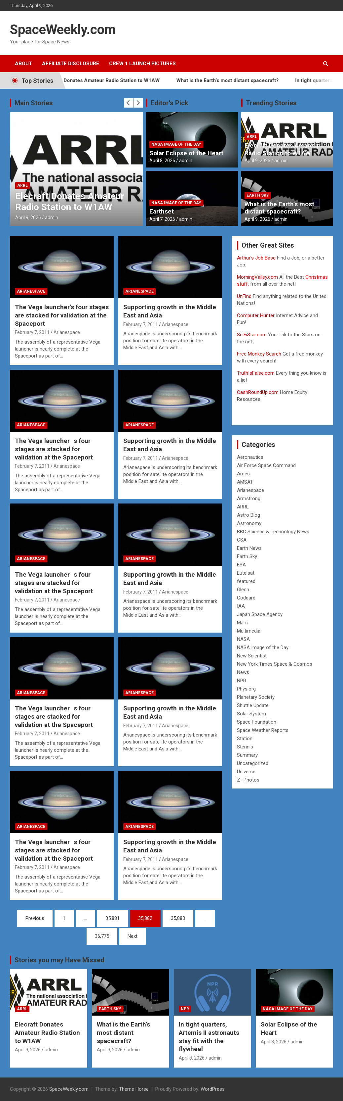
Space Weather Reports (262, 730)
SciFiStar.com (252, 335)
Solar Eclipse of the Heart (186, 153)
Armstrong (248, 499)
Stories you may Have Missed (59, 960)
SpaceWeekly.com (63, 29)
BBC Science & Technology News (273, 532)
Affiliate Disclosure (70, 64)
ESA (241, 565)
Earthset (161, 211)
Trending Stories (271, 103)
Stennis (245, 747)
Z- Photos (248, 780)
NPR (241, 681)
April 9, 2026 (28, 217)
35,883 (178, 918)
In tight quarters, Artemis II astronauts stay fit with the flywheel (209, 1037)
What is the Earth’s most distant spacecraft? (237, 80)
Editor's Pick (169, 103)
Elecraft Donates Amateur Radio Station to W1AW (112, 80)
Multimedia (248, 631)
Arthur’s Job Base (257, 258)
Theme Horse (134, 1089)
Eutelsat (245, 573)
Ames (243, 474)
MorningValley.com (257, 277)
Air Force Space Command (266, 465)
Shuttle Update (253, 705)
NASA (243, 639)
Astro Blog (248, 515)
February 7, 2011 (32, 332)
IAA (241, 606)
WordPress (213, 1089)
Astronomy (249, 523)
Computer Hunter (256, 315)
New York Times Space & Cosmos (274, 664)
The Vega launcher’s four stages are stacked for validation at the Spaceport (62, 315)
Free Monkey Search (259, 354)
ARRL (22, 185)
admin (51, 217)
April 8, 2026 (162, 160)
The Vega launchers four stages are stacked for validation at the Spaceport (54, 449)
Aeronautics (250, 457)
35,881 (112, 918)
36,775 (102, 936)
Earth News (249, 548)
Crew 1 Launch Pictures (142, 64)
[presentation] (128, 103)
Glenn (243, 590)
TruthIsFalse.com (256, 373)
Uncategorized (252, 763)
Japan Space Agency (260, 614)
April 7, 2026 (162, 219)
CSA (242, 540)
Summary (247, 755)
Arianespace (31, 291)
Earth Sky (258, 195)
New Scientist (252, 656)
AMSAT (245, 482)
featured (246, 581)
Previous (34, 918)
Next (132, 936)
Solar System (251, 714)
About (23, 64)
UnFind (245, 296)
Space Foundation (256, 722)
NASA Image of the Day (176, 144)
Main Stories (34, 103)
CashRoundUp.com (258, 392)
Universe (246, 772)
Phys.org (246, 689)
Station (244, 739)
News (243, 672)
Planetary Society (256, 697)
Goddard (246, 598)
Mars (242, 623)
